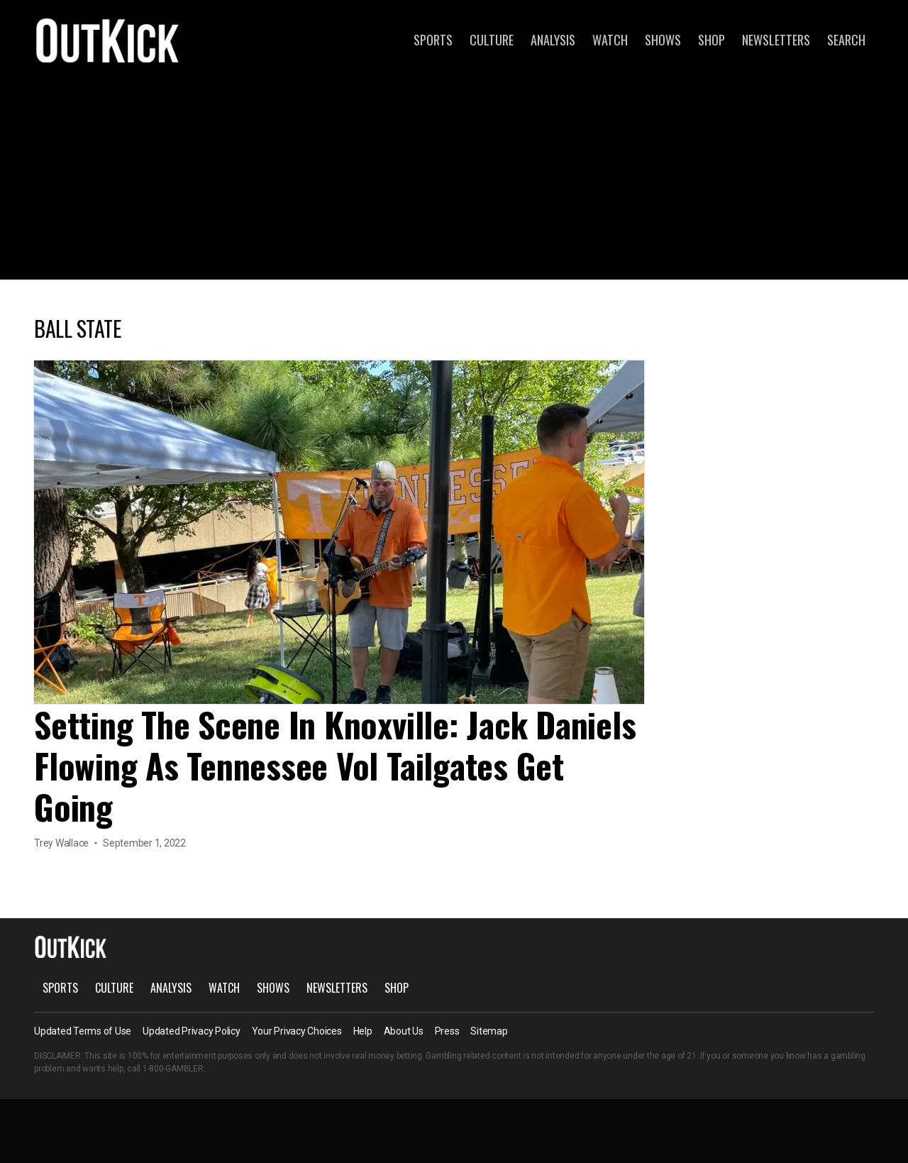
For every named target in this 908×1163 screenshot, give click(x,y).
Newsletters (776, 40)
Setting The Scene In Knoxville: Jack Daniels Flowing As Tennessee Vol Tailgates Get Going (335, 765)
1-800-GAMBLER (173, 1069)
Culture (492, 40)
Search (846, 40)
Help (362, 1031)
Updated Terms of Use (82, 1031)
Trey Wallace (61, 843)
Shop (711, 40)
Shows (663, 40)
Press (447, 1031)
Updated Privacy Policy (191, 1031)
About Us (403, 1031)
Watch (610, 40)
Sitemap (488, 1031)
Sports (433, 40)
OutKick (108, 39)
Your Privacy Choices (297, 1031)
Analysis (553, 40)
